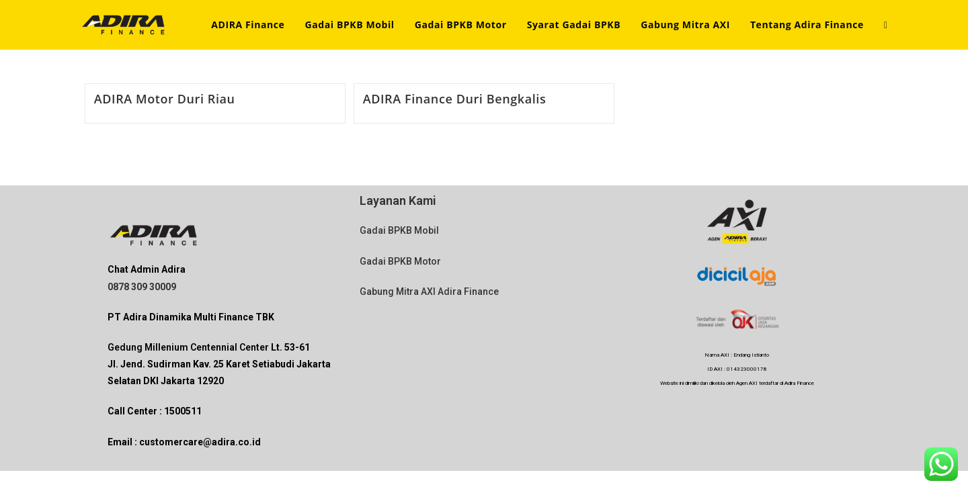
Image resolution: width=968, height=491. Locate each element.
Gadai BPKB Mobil (399, 230)
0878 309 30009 (142, 286)
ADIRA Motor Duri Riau (164, 99)
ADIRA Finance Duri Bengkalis (455, 99)
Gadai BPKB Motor (400, 261)
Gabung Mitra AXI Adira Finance (429, 291)
